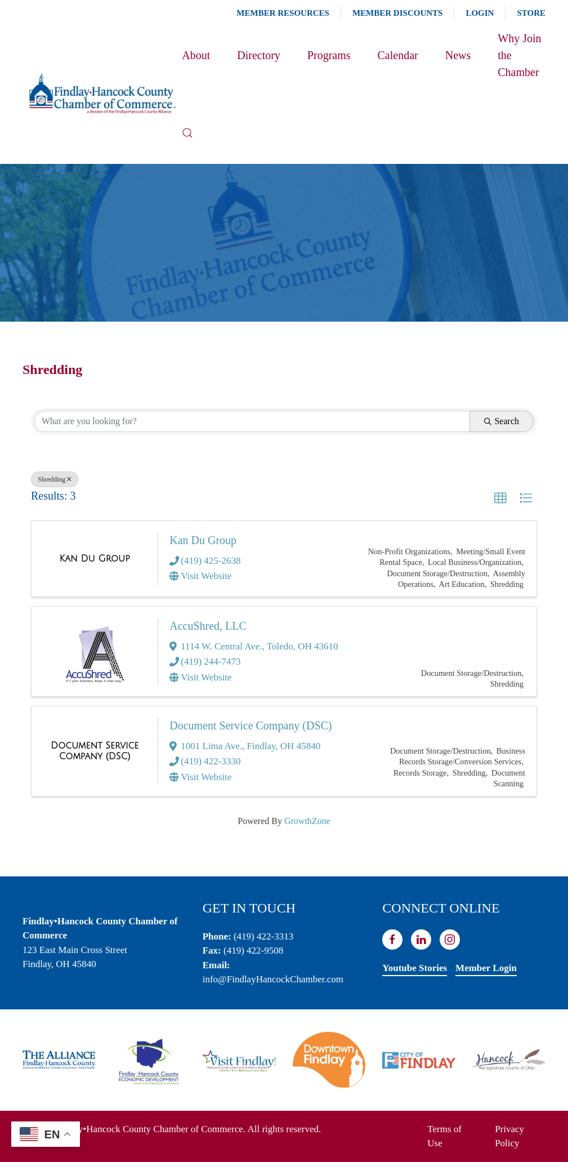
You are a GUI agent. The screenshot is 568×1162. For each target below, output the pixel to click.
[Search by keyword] (252, 421)
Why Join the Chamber (519, 55)
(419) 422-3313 (263, 936)
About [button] (196, 55)
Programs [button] (329, 55)
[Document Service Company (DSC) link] (94, 751)
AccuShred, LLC (208, 626)
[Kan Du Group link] (95, 558)
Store (531, 12)
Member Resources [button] (282, 12)
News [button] (458, 55)
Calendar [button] (398, 55)
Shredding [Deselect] (54, 479)
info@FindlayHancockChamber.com (273, 979)
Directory (258, 55)
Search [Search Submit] (501, 421)
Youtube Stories (414, 968)
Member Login (486, 968)
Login (480, 12)
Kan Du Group (202, 540)
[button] (187, 133)
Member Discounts (397, 12)
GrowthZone (307, 821)
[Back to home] (102, 94)
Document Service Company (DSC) (250, 725)
